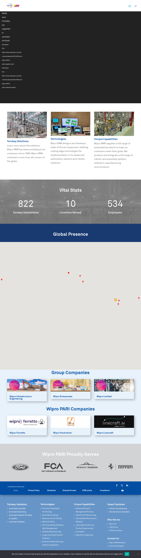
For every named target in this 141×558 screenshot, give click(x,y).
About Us (112, 524)
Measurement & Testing (52, 518)
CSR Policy (113, 527)
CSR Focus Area (115, 530)
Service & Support (116, 546)
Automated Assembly (17, 508)
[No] (138, 554)
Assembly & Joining (50, 515)
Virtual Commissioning (118, 508)
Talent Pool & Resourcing (86, 515)
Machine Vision (48, 522)
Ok (127, 554)
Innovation (80, 532)
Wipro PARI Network (117, 543)
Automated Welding (16, 522)
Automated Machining (17, 512)
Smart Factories (116, 504)
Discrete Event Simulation (119, 512)
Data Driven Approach (84, 535)
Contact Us (113, 538)
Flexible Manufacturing (51, 532)
